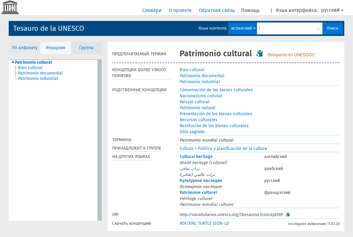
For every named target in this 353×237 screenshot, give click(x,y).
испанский (243, 28)
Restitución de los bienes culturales (214, 125)
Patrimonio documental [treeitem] (40, 73)
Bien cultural (192, 69)
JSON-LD (221, 223)
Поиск (332, 28)
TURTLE (204, 223)
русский (332, 10)
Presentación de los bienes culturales (216, 113)
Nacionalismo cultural (201, 95)
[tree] (55, 140)
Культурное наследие (201, 180)
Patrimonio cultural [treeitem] (33, 62)
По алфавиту (24, 47)
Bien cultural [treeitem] (30, 67)
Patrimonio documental (202, 75)
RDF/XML (188, 223)
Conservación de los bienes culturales (216, 89)
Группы (86, 47)
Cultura (186, 148)
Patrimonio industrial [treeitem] (38, 78)
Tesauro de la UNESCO (48, 28)
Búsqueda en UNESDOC (291, 54)
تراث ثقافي (190, 168)
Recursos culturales (198, 119)
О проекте (181, 10)
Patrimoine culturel (198, 192)
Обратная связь (217, 10)
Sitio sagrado (192, 131)
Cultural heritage (196, 156)
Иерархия (55, 47)
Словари (152, 10)
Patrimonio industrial (200, 81)
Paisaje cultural (194, 101)
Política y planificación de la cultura (232, 148)
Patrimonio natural (197, 107)
